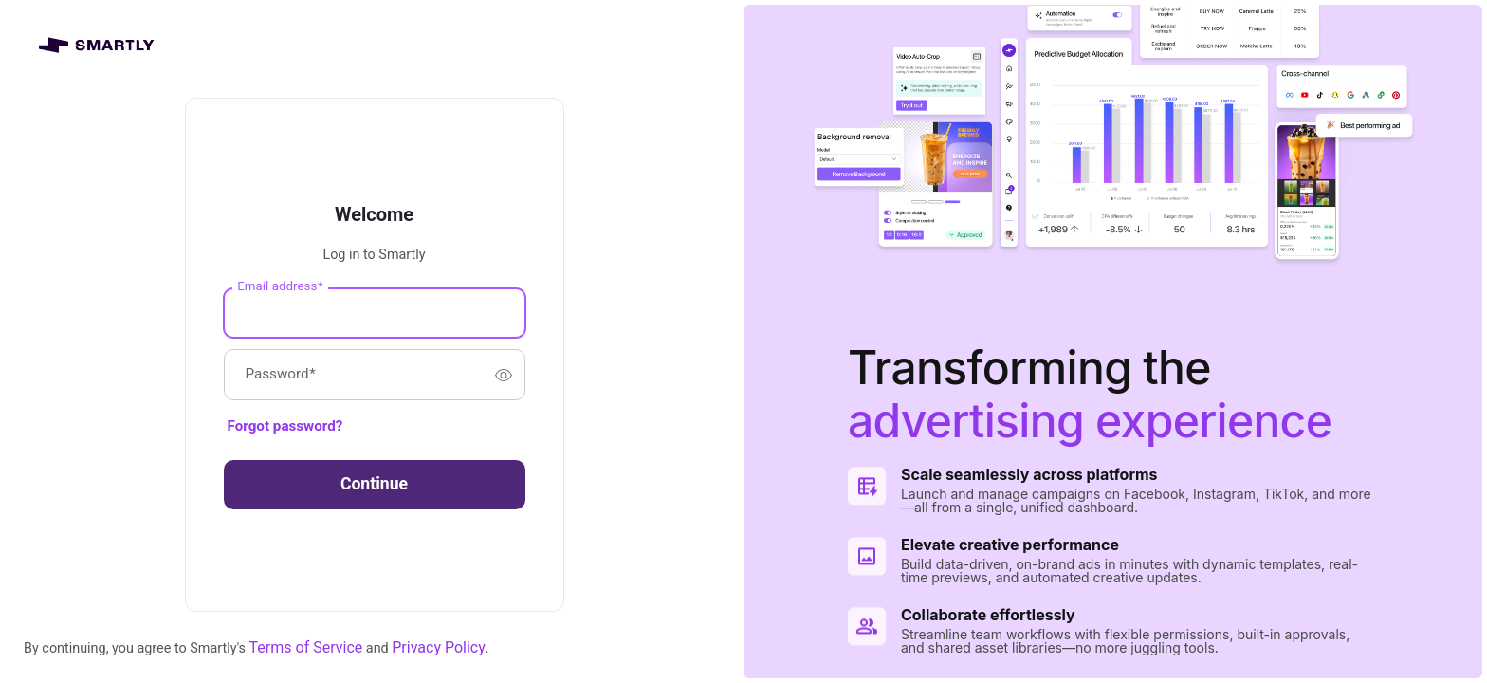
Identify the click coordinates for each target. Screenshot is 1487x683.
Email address (279, 286)
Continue (374, 483)
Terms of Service (306, 647)
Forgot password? (285, 425)
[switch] (503, 374)
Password (281, 375)
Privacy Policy (439, 647)
